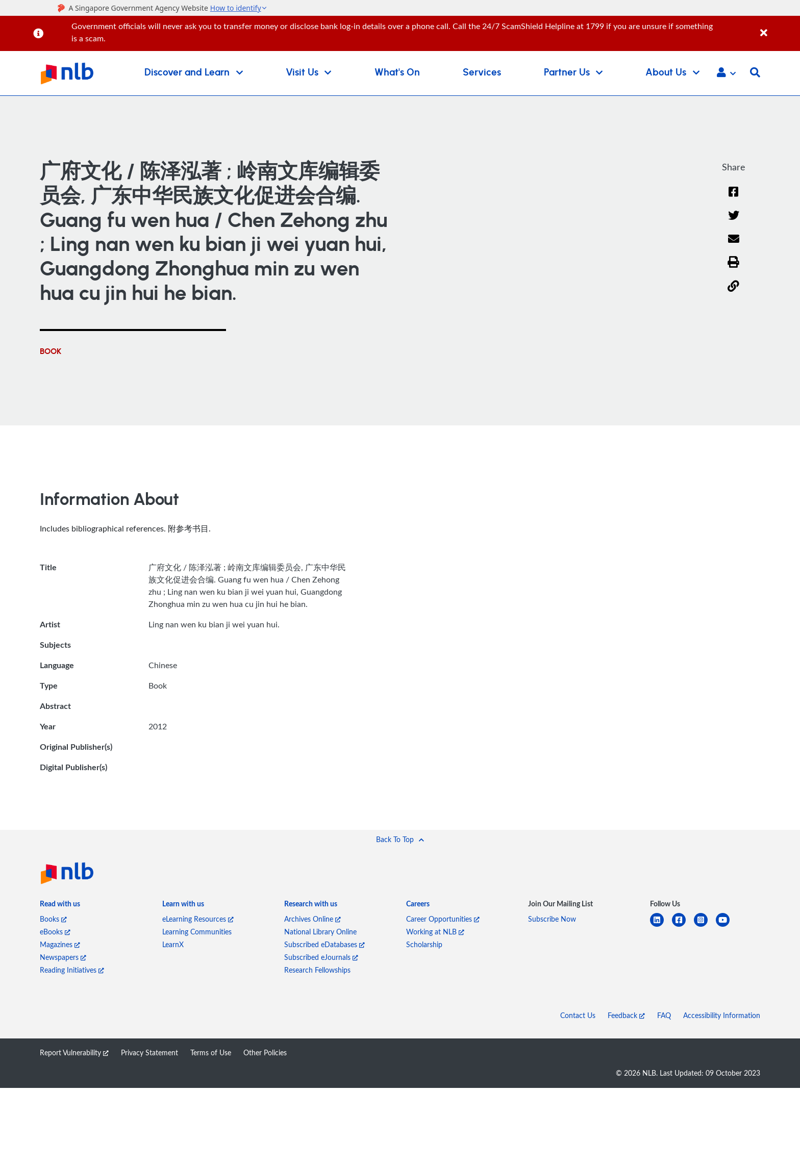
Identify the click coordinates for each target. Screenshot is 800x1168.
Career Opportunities (443, 919)
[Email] (733, 246)
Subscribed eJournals (321, 957)
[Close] (778, 27)
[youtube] (727, 926)
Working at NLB (435, 931)
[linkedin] (661, 926)
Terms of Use (210, 1052)
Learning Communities (197, 931)
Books (53, 919)
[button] (726, 73)
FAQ (664, 1015)
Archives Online (312, 919)
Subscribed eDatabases (324, 944)
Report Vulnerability (74, 1052)
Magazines (60, 944)
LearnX (173, 944)
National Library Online (320, 931)
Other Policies (265, 1052)
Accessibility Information (721, 1015)
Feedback (626, 1015)
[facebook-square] (683, 926)
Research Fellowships (317, 970)
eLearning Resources (198, 919)
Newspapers (63, 957)
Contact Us (577, 1015)
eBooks (55, 931)
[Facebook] (734, 198)
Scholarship (424, 944)
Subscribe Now (552, 919)
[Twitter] (733, 222)
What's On (397, 73)
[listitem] (60, 905)
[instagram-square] (705, 926)
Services (482, 73)
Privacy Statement (149, 1052)
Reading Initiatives (72, 970)
